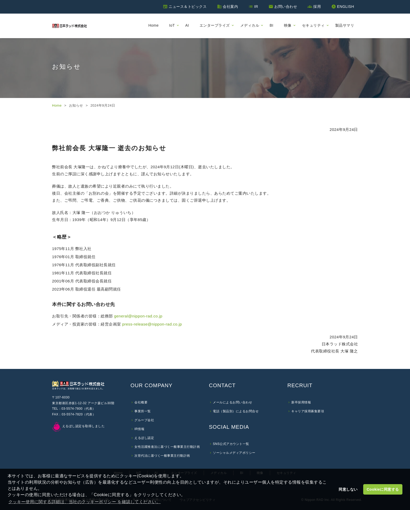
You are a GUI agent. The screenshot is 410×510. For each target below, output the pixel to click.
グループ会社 (144, 420)
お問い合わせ (285, 6)
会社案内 (230, 6)
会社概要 (140, 402)
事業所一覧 (142, 411)
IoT (172, 25)
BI (271, 25)
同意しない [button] (348, 489)
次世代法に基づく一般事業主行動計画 (162, 455)
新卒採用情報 (301, 402)
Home (153, 25)
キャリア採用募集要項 (307, 411)
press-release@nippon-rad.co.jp (152, 324)
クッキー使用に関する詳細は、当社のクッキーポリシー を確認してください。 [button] (84, 502)
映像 (288, 25)
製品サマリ (344, 25)
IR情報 (139, 429)
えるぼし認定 (144, 438)
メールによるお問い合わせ (232, 402)
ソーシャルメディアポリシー (234, 453)
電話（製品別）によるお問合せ (236, 411)
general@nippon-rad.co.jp (138, 316)
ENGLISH (345, 6)
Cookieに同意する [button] (383, 489)
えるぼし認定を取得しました (78, 426)
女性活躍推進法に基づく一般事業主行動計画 (167, 447)
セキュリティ (313, 25)
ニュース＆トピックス (188, 6)
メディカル (249, 25)
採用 (317, 6)
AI (187, 25)
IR (256, 6)
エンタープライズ (215, 25)
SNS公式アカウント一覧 (231, 444)
